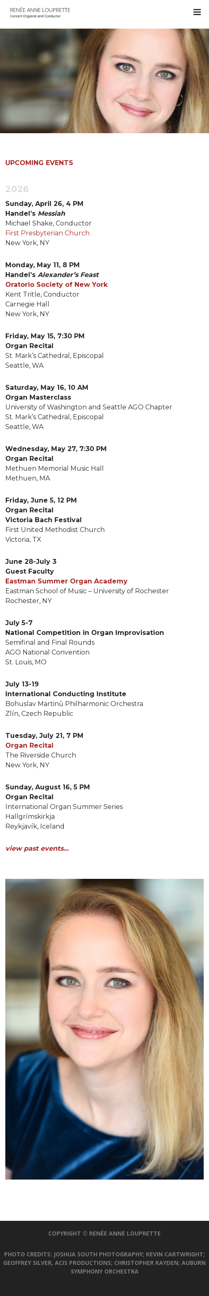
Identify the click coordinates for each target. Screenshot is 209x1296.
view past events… (37, 848)
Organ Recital (29, 745)
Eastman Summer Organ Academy (66, 581)
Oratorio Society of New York (56, 284)
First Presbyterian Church (47, 233)
